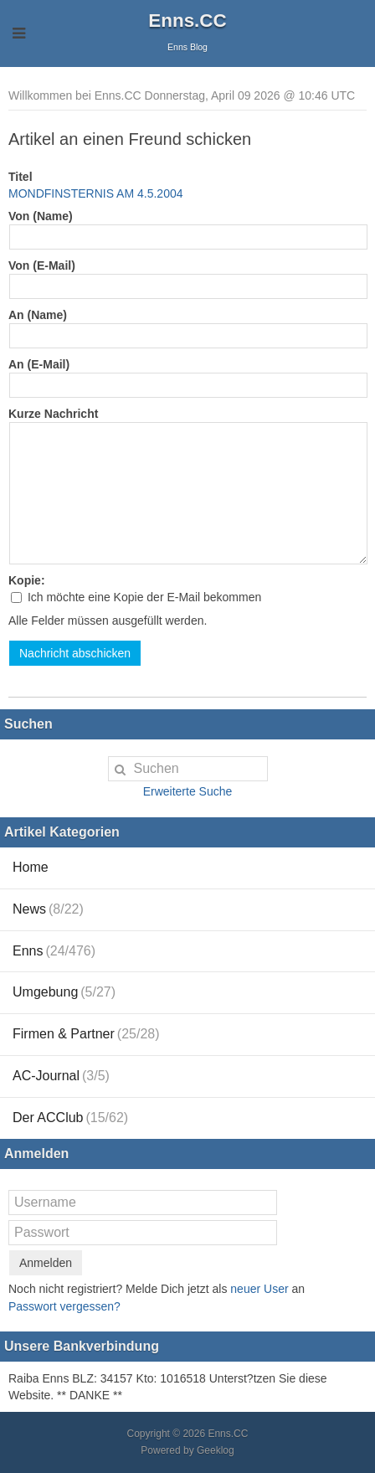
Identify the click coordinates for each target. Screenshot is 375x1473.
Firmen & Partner (86, 1034)
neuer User (259, 1288)
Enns (54, 951)
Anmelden (45, 1263)
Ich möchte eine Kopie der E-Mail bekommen (136, 597)
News (48, 909)
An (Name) (37, 315)
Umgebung (64, 992)
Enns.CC (187, 20)
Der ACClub (70, 1117)
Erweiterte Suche (188, 791)
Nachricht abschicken (75, 653)
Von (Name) (40, 216)
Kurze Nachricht (53, 413)
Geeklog (215, 1450)
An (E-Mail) (38, 364)
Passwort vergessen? (64, 1306)
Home (31, 867)
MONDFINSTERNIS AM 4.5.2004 (95, 193)
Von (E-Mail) (41, 265)
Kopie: (26, 580)
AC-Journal (61, 1076)
